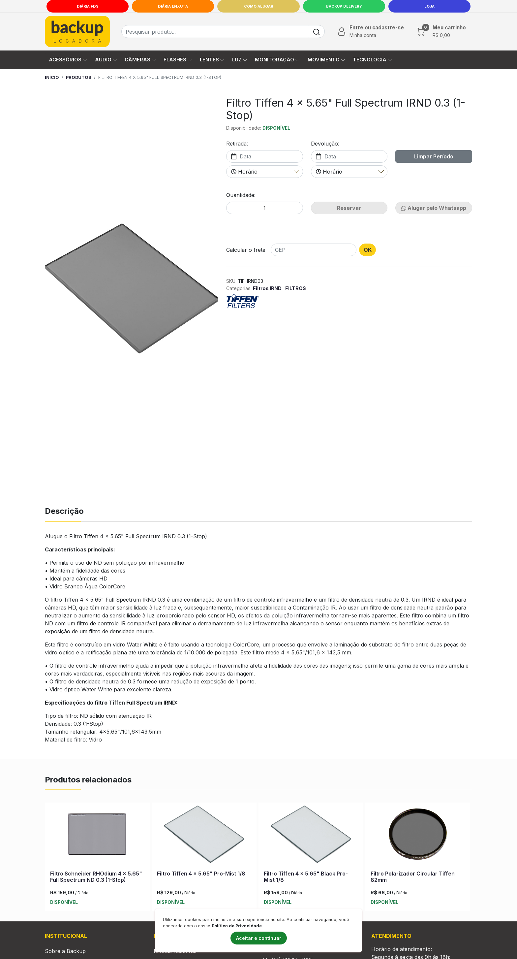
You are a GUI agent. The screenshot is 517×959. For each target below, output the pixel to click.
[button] (370, 31)
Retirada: (237, 143)
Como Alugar (258, 6)
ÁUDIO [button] (106, 59)
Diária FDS (88, 6)
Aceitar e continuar (258, 938)
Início (52, 77)
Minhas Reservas (175, 952)
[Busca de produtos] (215, 31)
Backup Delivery (344, 6)
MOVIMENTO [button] (326, 59)
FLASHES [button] (178, 59)
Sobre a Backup (65, 952)
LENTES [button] (212, 59)
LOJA (429, 6)
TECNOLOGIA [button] (372, 59)
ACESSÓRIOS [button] (68, 59)
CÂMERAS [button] (140, 59)
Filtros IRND (268, 288)
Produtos (78, 77)
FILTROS (295, 288)
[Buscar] (317, 31)
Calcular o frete (245, 250)
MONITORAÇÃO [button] (277, 59)
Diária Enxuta (173, 6)
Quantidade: (241, 195)
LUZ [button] (239, 59)
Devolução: (325, 143)
